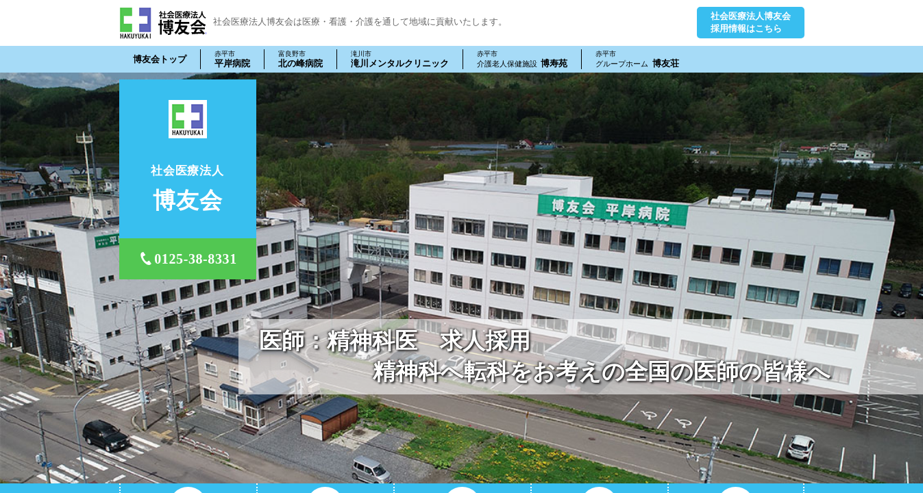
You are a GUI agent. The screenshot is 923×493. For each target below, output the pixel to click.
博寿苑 (522, 58)
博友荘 (637, 58)
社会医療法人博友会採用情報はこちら (751, 22)
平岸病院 (232, 58)
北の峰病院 (300, 58)
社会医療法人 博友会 (162, 23)
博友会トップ (159, 59)
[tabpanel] (461, 278)
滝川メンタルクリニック (400, 58)
